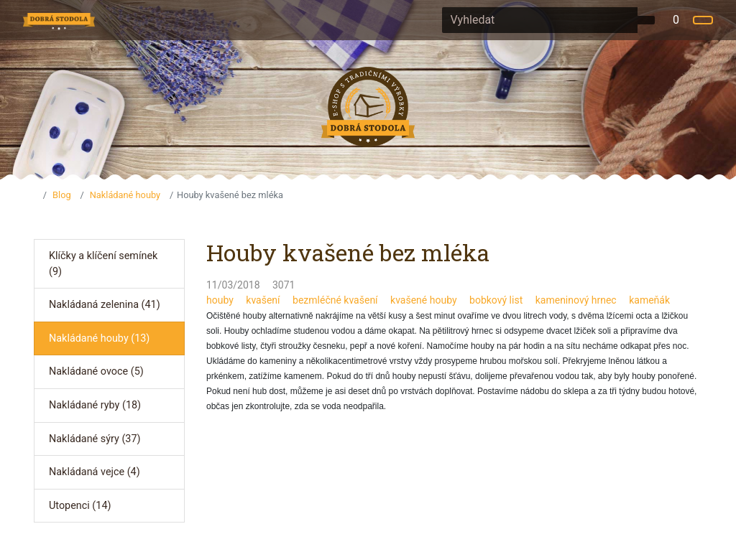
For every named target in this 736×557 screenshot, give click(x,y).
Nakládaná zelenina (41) (104, 305)
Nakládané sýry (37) (95, 439)
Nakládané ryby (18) (95, 405)
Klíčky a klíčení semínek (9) (103, 264)
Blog (61, 194)
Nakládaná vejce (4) (94, 472)
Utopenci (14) (80, 506)
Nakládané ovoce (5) (96, 371)
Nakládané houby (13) (99, 338)
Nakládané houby (125, 194)
